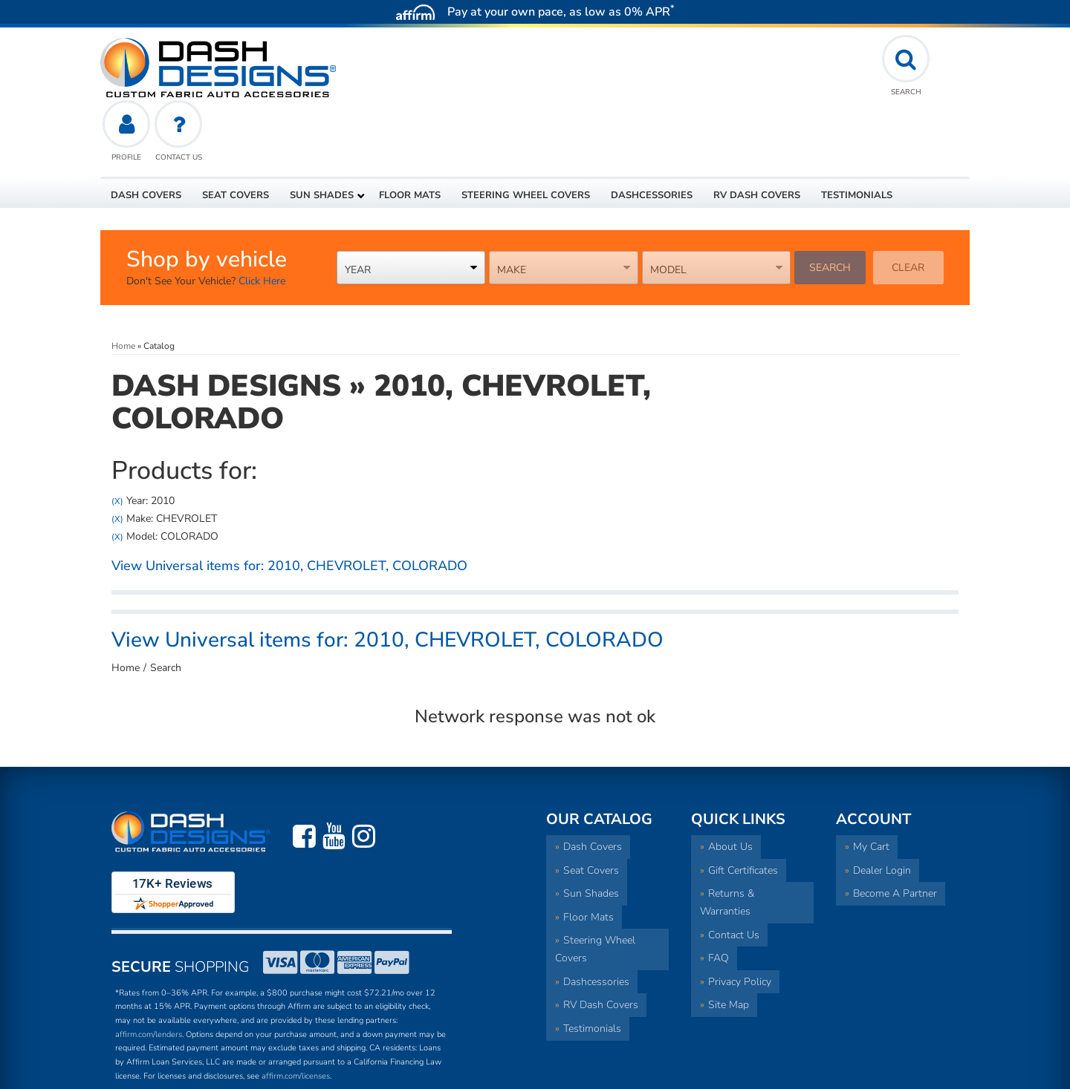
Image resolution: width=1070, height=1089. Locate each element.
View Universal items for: (289, 501)
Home (125, 602)
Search (830, 202)
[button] (324, 130)
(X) (117, 436)
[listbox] (411, 202)
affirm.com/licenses (296, 1010)
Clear (908, 202)
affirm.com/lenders (148, 969)
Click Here (262, 216)
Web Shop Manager (851, 1070)
